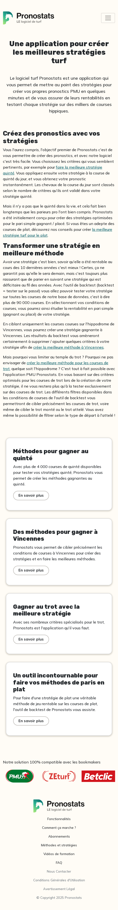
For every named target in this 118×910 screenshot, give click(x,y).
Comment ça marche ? (59, 828)
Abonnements (59, 836)
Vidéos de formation (59, 854)
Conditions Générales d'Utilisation (59, 880)
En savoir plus (31, 495)
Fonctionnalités (59, 819)
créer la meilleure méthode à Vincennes (68, 347)
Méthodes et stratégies (59, 845)
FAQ (59, 863)
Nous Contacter (59, 871)
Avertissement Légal (59, 889)
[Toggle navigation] (108, 18)
